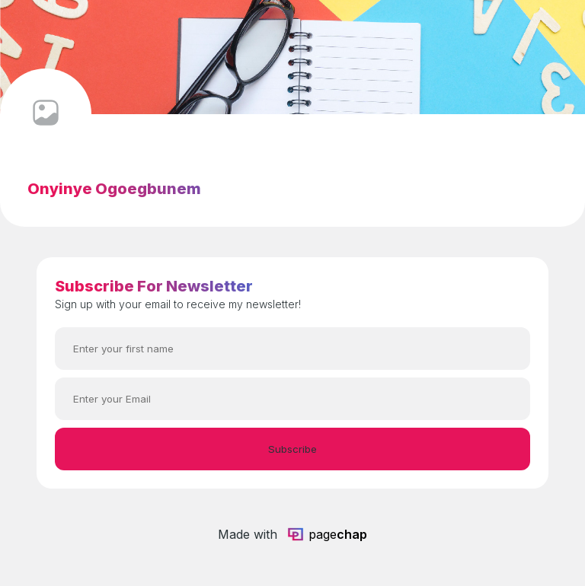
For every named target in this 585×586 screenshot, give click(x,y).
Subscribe (292, 449)
